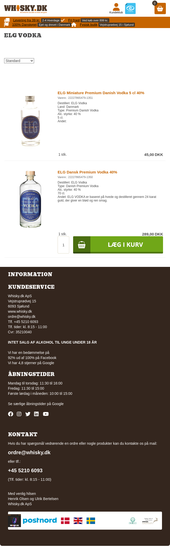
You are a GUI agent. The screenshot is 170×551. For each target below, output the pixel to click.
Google (58, 404)
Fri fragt (74, 20)
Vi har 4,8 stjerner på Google (31, 363)
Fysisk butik (88, 25)
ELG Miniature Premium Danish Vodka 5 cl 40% (101, 93)
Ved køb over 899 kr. (95, 20)
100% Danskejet (24, 25)
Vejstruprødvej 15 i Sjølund (117, 24)
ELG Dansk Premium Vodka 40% (87, 172)
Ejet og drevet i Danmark (54, 24)
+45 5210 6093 (25, 470)
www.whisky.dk (20, 311)
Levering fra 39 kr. (26, 20)
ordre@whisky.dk (22, 316)
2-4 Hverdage (51, 20)
